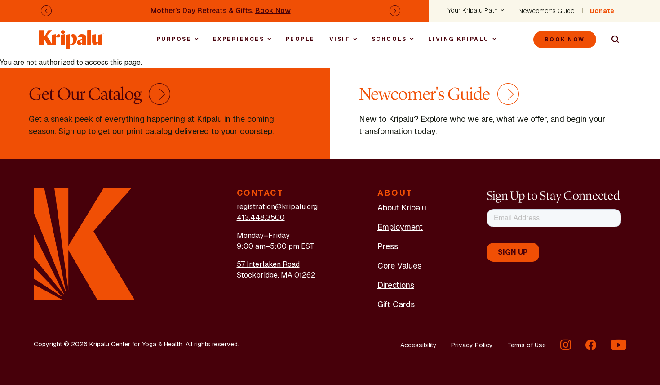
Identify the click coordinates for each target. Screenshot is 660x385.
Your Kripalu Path (473, 10)
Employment (400, 227)
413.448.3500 (261, 217)
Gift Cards (396, 304)
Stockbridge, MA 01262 (276, 275)
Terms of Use (526, 345)
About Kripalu (401, 207)
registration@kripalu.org (277, 206)
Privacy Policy (472, 345)
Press (387, 246)
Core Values (399, 265)
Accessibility (418, 345)
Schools (389, 39)
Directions (395, 285)
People (300, 39)
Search (611, 39)
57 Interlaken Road (268, 264)
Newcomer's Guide (546, 11)
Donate (602, 11)
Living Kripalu (458, 39)
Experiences (239, 39)
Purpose (174, 39)
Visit (339, 39)
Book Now (273, 10)
